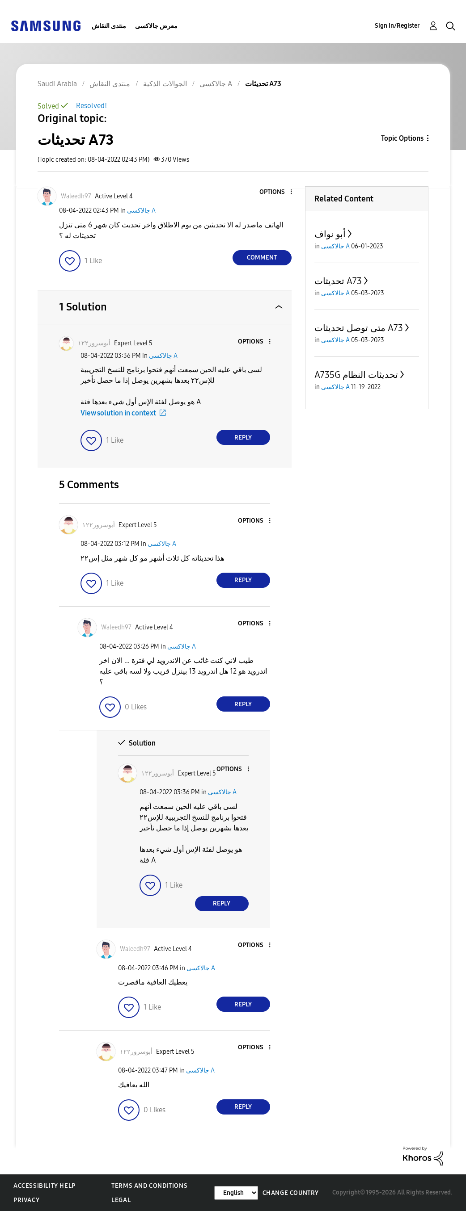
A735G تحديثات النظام (356, 374)
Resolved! (91, 105)
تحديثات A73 (338, 281)
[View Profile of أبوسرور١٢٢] (94, 343)
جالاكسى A (141, 210)
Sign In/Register (397, 25)
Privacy (26, 1200)
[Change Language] (236, 1193)
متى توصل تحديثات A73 (358, 328)
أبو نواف (330, 234)
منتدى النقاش (109, 26)
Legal (121, 1200)
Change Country (291, 1193)
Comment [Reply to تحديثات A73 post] (262, 257)
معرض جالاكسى (156, 26)
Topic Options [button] (402, 138)
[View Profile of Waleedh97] (76, 196)
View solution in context (118, 413)
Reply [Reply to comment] (243, 437)
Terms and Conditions (149, 1186)
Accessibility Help (44, 1186)
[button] (276, 192)
